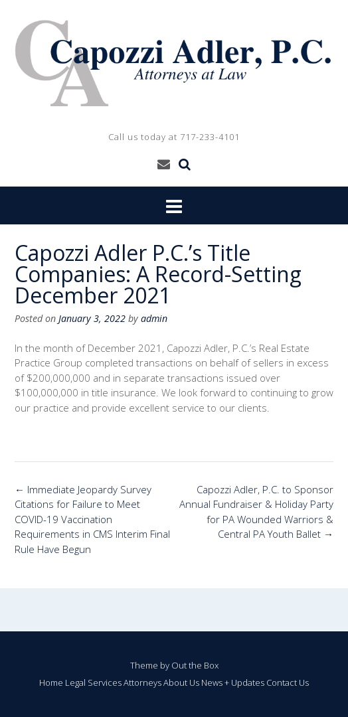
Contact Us (287, 682)
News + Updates (232, 682)
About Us (181, 682)
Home (51, 682)
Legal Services (93, 682)
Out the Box (194, 665)
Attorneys (142, 682)
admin (154, 318)
